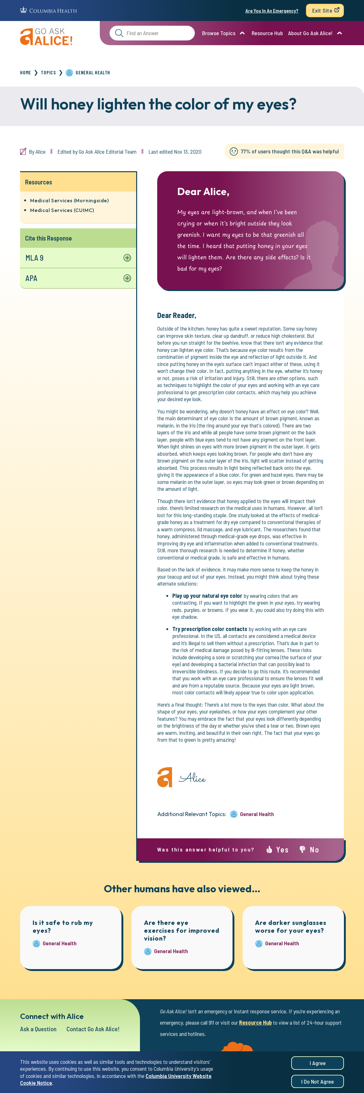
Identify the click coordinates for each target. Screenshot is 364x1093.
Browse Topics (218, 32)
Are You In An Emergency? (271, 10)
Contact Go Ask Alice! (93, 1028)
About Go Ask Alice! (310, 32)
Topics (48, 72)
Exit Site (322, 10)
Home (25, 72)
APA (31, 278)
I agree (318, 1064)
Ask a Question (38, 1028)
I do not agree (317, 1083)
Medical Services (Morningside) (69, 200)
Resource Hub (267, 32)
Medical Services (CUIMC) (62, 210)
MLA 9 (34, 257)
